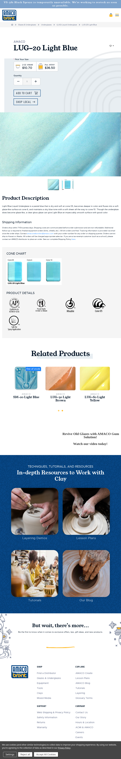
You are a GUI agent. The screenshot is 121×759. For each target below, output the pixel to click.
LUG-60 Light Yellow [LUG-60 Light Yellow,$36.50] (95, 399)
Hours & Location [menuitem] (85, 722)
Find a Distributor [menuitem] (46, 673)
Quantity (18, 75)
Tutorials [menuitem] (80, 688)
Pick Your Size (21, 59)
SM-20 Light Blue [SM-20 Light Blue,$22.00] (26, 397)
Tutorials (34, 600)
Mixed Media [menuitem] (44, 698)
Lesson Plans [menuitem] (83, 678)
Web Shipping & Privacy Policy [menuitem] (53, 712)
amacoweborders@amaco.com (40, 233)
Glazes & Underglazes (27, 25)
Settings (10, 754)
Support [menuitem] (42, 706)
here (73, 239)
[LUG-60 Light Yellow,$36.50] (95, 378)
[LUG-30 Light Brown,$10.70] (60, 378)
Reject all (25, 754)
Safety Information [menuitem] (47, 717)
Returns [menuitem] (41, 722)
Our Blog (86, 600)
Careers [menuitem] (80, 732)
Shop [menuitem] (39, 666)
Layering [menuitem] (80, 693)
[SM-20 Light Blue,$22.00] (26, 378)
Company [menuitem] (80, 706)
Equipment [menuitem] (43, 683)
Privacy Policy (64, 747)
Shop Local (23, 102)
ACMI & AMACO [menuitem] (84, 727)
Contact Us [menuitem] (82, 712)
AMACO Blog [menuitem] (83, 683)
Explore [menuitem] (80, 666)
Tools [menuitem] (40, 688)
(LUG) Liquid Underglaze (67, 25)
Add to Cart (24, 93)
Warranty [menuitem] (42, 727)
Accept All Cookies (46, 754)
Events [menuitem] (79, 737)
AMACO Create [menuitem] (84, 673)
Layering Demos (34, 538)
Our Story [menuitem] (81, 717)
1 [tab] (58, 410)
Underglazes (46, 25)
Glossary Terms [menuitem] (84, 698)
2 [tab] (62, 410)
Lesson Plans (86, 538)
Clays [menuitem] (40, 693)
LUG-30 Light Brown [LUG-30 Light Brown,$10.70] (60, 399)
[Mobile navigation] (117, 15)
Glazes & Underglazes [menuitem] (49, 678)
